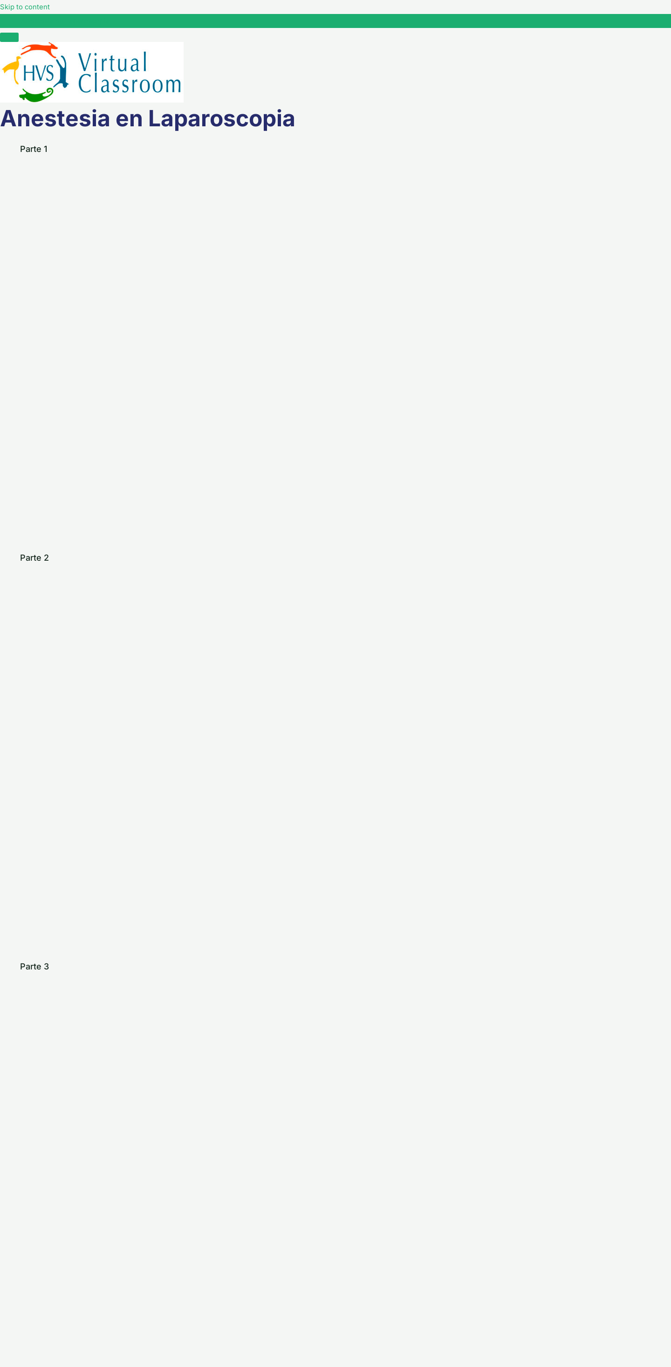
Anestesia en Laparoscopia (68, 20)
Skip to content (26, 6)
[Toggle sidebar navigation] (9, 23)
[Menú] (9, 37)
